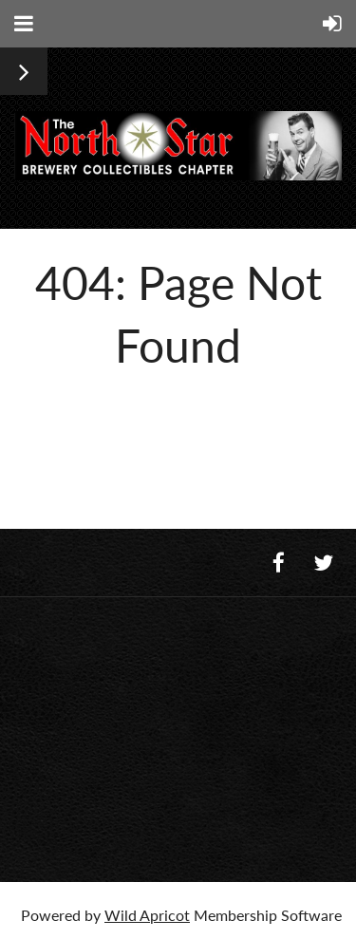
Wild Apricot (147, 915)
